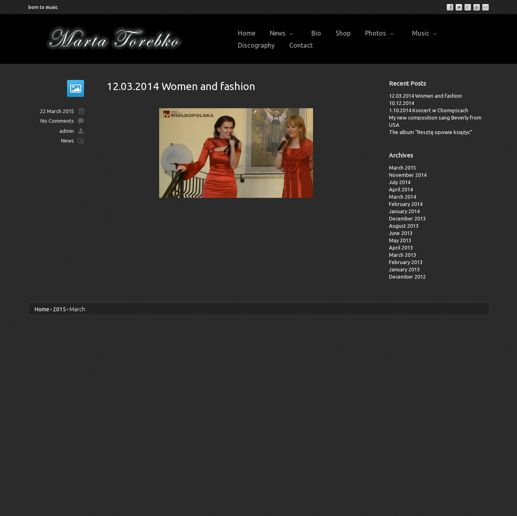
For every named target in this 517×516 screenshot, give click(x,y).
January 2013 (404, 269)
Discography (256, 45)
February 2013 (405, 262)
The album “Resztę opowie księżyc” (431, 132)
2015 (59, 309)
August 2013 (403, 226)
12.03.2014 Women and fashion (181, 86)
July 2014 (399, 182)
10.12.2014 (401, 103)
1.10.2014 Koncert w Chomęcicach (428, 110)
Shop (343, 33)
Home (246, 33)
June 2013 (400, 233)
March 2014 (402, 196)
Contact (301, 45)
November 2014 (408, 175)
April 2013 (401, 247)
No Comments (57, 121)
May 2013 (400, 240)
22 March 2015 (57, 111)
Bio (316, 33)
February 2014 (405, 204)
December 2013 (407, 218)
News (281, 33)
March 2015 (402, 167)
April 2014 (401, 189)
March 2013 (402, 255)
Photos (379, 33)
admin (66, 131)
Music (424, 33)
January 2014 (404, 211)
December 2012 (407, 276)
